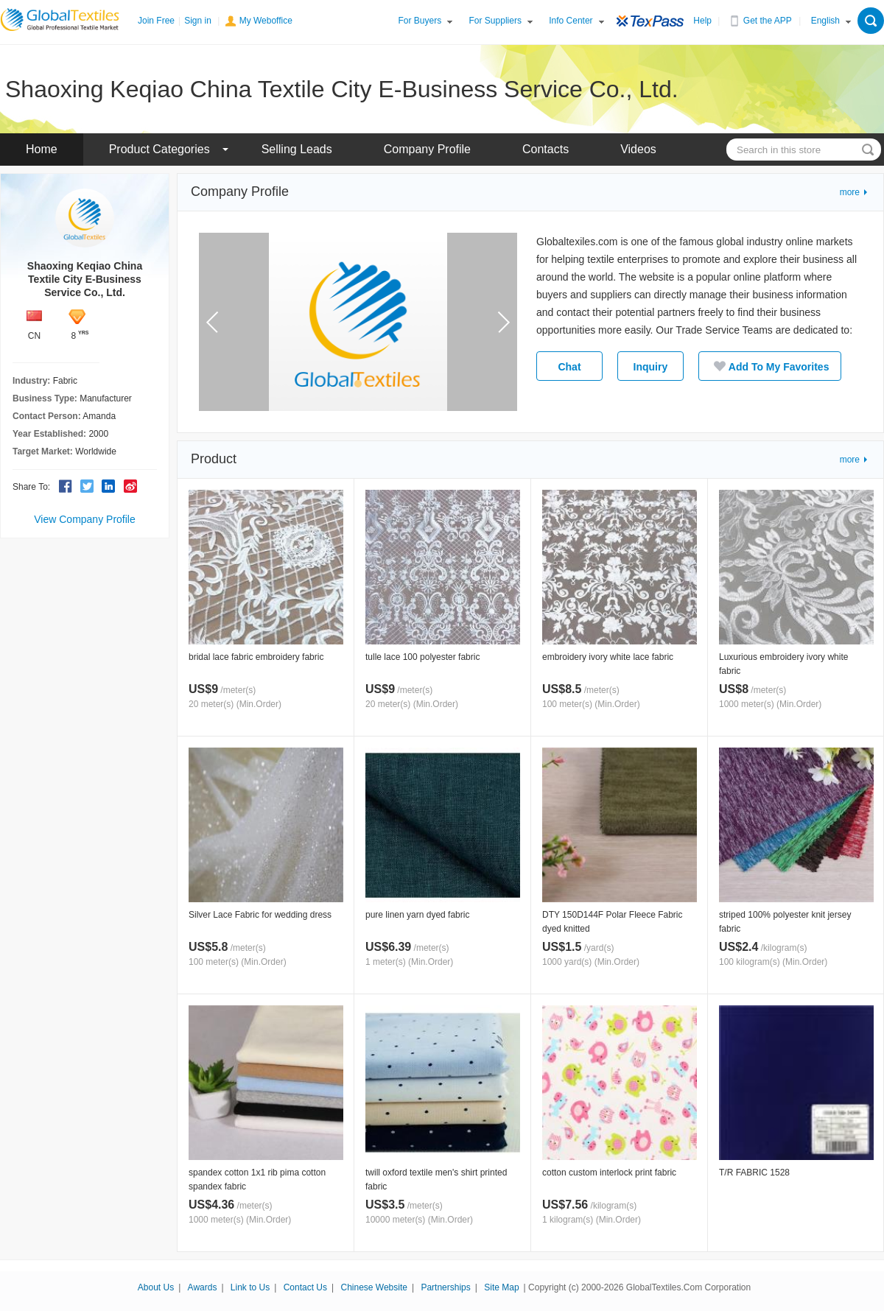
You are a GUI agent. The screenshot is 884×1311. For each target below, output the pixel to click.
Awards (202, 1287)
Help (702, 20)
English (825, 20)
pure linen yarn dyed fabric (417, 915)
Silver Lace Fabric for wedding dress (260, 915)
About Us (156, 1287)
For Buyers (420, 20)
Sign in (197, 20)
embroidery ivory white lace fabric (607, 657)
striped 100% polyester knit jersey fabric (785, 922)
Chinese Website (373, 1287)
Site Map (501, 1287)
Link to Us (250, 1287)
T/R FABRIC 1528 (754, 1172)
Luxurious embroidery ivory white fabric (783, 664)
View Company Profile (84, 519)
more (850, 192)
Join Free (156, 20)
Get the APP (767, 20)
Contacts (545, 149)
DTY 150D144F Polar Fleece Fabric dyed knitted (612, 922)
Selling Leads (297, 149)
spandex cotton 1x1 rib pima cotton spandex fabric (257, 1179)
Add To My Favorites (770, 366)
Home (41, 149)
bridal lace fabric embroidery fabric (256, 657)
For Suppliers (495, 20)
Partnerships (445, 1287)
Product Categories (159, 149)
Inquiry (651, 367)
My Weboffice (265, 20)
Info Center (570, 20)
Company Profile (427, 149)
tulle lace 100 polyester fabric (422, 657)
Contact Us (305, 1287)
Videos (638, 149)
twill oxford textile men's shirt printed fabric (436, 1179)
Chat (569, 367)
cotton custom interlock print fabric (609, 1172)
